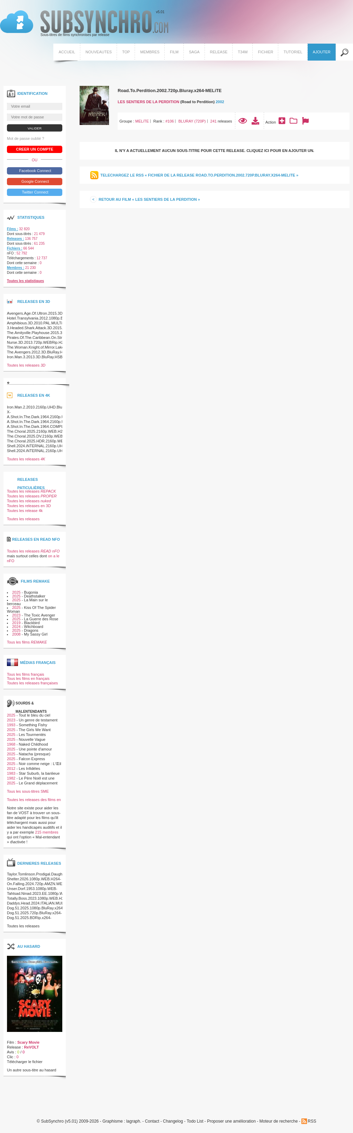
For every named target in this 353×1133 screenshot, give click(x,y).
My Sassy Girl (35, 634)
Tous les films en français (28, 678)
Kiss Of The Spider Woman (31, 609)
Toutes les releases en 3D (29, 506)
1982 (11, 778)
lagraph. (133, 1121)
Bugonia (31, 592)
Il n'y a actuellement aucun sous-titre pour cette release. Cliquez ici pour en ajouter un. (214, 151)
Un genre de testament (38, 720)
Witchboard (33, 626)
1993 (11, 725)
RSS (312, 1121)
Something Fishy (33, 725)
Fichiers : (14, 248)
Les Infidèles (29, 768)
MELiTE (142, 121)
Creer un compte (34, 149)
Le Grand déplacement (38, 783)
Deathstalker (34, 596)
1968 (11, 744)
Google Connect (34, 181)
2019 (16, 623)
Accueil (66, 52)
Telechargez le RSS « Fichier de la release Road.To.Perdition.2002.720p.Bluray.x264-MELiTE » (199, 175)
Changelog (173, 1121)
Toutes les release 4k (25, 511)
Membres (150, 52)
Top (126, 52)
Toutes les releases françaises (32, 683)
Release (219, 52)
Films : (12, 229)
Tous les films (27, 642)
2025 (16, 592)
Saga (194, 52)
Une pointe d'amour (35, 749)
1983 (11, 773)
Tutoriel (292, 52)
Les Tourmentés (32, 734)
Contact (152, 1121)
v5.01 (84, 23)
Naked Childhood (33, 744)
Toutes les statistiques (25, 281)
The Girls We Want (35, 730)
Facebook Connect (34, 171)
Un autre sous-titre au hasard (31, 1070)
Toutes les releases (26, 365)
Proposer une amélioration (231, 1121)
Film (174, 52)
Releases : (15, 239)
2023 (16, 615)
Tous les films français (25, 674)
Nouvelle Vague (32, 739)
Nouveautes (98, 52)
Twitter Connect (34, 192)
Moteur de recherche (279, 1121)
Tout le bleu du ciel (34, 715)
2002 (220, 102)
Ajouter (322, 52)
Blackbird (31, 623)
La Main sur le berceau (27, 602)
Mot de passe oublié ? (25, 138)
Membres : (15, 268)
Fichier (265, 52)
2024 (16, 626)
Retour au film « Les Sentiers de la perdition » (149, 199)
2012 (11, 768)
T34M (242, 52)
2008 (16, 634)
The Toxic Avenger (39, 615)
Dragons (31, 630)
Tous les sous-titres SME (28, 791)
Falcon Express (32, 759)
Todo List (195, 1121)
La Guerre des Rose (41, 619)
